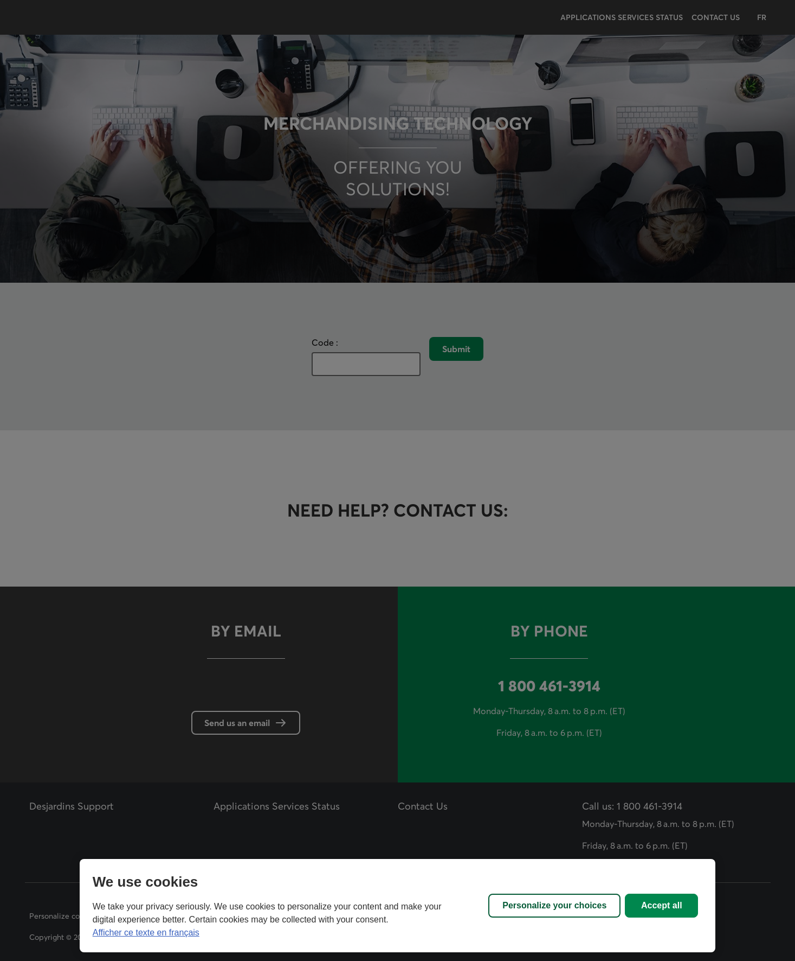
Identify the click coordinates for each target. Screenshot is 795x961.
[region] (398, 905)
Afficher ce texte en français (146, 932)
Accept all (661, 905)
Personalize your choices (554, 905)
